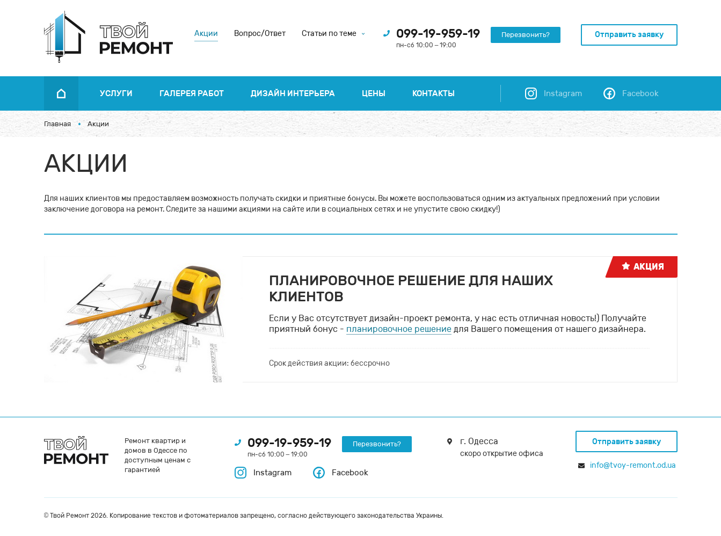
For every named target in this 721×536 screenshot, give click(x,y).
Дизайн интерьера (293, 93)
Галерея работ (191, 93)
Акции (206, 33)
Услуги (116, 93)
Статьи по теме (333, 33)
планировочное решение (398, 329)
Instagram (263, 473)
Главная (57, 124)
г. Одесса (479, 441)
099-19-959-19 (438, 34)
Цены (373, 93)
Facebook (340, 473)
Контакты (433, 93)
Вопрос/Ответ (260, 33)
